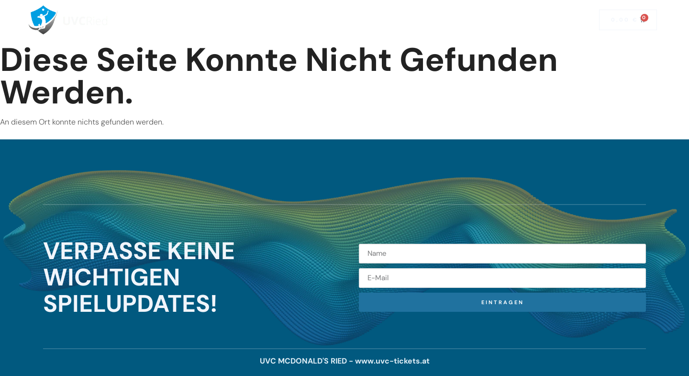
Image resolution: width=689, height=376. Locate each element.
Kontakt (410, 20)
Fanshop (532, 20)
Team (368, 20)
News (329, 20)
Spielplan (284, 20)
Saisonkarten (226, 20)
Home (174, 20)
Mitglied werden (471, 20)
